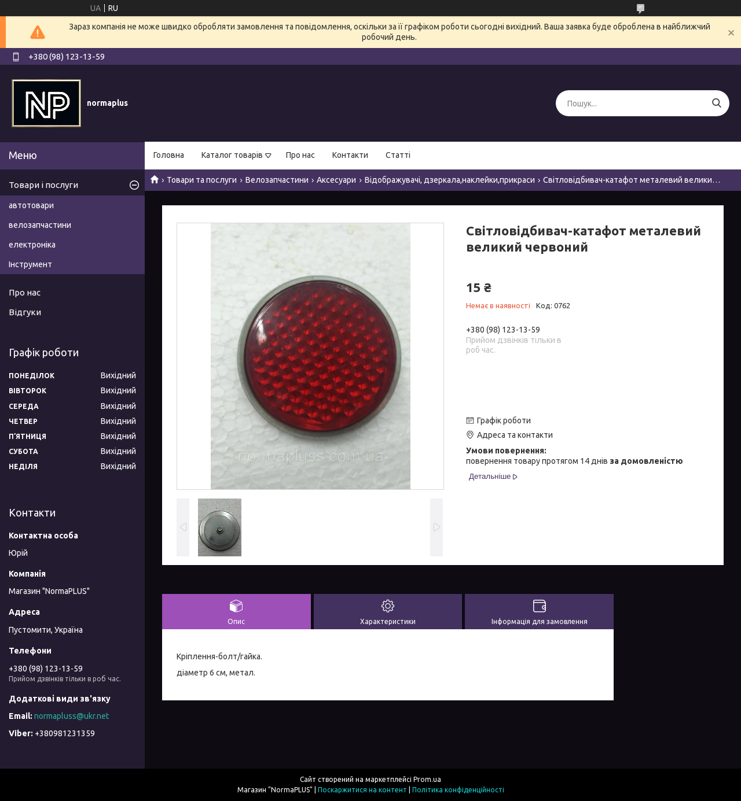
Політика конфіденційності (458, 789)
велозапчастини (40, 225)
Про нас (300, 155)
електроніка (32, 244)
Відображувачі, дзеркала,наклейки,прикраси (450, 179)
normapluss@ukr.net (71, 716)
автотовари (31, 205)
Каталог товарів (232, 155)
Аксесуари (336, 179)
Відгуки (25, 312)
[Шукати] (716, 103)
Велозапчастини (277, 179)
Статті (398, 155)
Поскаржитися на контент (362, 789)
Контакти (350, 155)
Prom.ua (427, 779)
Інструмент (30, 264)
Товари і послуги (43, 185)
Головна (168, 155)
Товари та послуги (202, 179)
